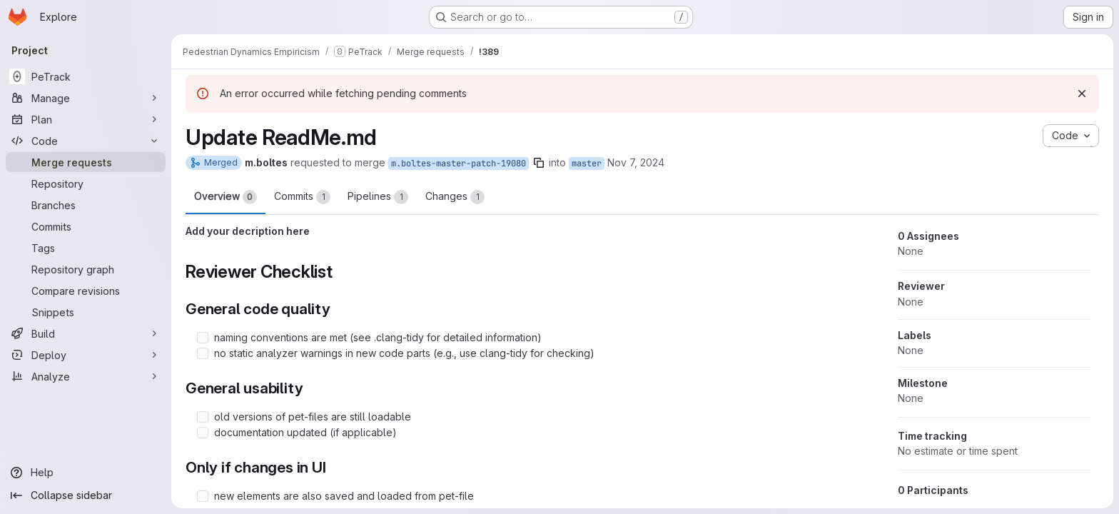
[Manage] (86, 98)
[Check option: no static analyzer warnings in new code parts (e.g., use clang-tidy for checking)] (202, 353)
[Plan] (86, 119)
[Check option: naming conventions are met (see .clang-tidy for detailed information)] (202, 337)
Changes (455, 197)
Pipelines (378, 197)
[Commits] (86, 226)
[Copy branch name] (538, 162)
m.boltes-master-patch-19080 (458, 163)
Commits (302, 197)
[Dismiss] (1081, 93)
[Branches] (86, 205)
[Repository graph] (86, 269)
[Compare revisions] (86, 291)
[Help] (86, 473)
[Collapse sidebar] (86, 495)
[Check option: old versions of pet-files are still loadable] (202, 417)
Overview (225, 197)
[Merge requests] (86, 162)
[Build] (86, 333)
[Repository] (86, 183)
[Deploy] (86, 355)
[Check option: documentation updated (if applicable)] (202, 432)
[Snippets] (86, 312)
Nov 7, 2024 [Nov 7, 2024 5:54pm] (635, 162)
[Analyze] (86, 376)
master (587, 163)
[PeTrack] (86, 76)
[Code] (86, 141)
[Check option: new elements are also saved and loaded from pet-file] (202, 496)
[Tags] (86, 248)
